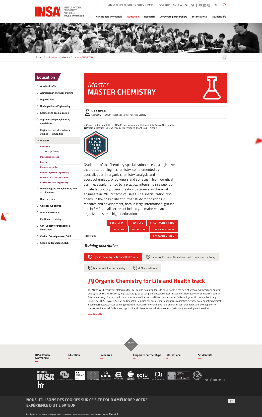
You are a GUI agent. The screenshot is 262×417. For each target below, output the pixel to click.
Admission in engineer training (56, 93)
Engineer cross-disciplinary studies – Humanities (55, 132)
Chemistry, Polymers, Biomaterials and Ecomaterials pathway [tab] (180, 257)
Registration (47, 99)
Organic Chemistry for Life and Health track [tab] (113, 257)
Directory (139, 5)
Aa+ (175, 5)
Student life (205, 355)
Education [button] (133, 17)
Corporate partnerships (147, 355)
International (173, 355)
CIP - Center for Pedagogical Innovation (55, 227)
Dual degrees (47, 199)
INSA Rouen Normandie (42, 356)
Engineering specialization (54, 113)
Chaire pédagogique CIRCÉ (54, 243)
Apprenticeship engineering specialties (55, 121)
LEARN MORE (95, 314)
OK (232, 400)
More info (114, 414)
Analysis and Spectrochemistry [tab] (106, 268)
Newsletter (164, 5)
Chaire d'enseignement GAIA (55, 236)
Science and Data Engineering (54, 182)
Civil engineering (51, 151)
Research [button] (149, 17)
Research (106, 355)
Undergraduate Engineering (55, 106)
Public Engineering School (119, 5)
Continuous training (50, 219)
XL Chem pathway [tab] (145, 268)
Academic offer (48, 86)
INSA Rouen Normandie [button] (108, 17)
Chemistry (45, 146)
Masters (66, 57)
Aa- (186, 5)
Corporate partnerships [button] (173, 17)
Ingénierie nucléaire (49, 156)
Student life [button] (219, 17)
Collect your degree (50, 206)
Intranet (151, 5)
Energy (43, 162)
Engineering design (49, 167)
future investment (50, 212)
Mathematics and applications (54, 177)
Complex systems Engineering (54, 172)
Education (46, 77)
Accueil (39, 57)
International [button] (199, 17)
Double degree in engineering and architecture (58, 190)
